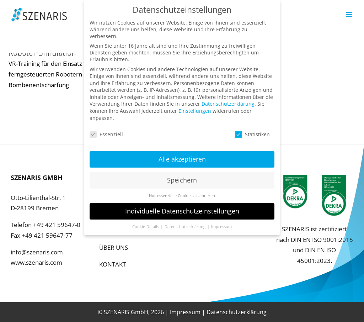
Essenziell (106, 129)
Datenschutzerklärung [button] (186, 221)
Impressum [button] (221, 221)
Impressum (185, 312)
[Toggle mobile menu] (349, 14)
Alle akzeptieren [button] (182, 154)
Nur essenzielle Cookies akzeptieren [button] (182, 191)
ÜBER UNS (113, 247)
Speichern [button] (182, 175)
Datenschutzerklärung (237, 312)
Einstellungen (194, 106)
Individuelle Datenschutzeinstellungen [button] (182, 206)
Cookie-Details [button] (146, 221)
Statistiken (252, 129)
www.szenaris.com (36, 262)
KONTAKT (112, 264)
